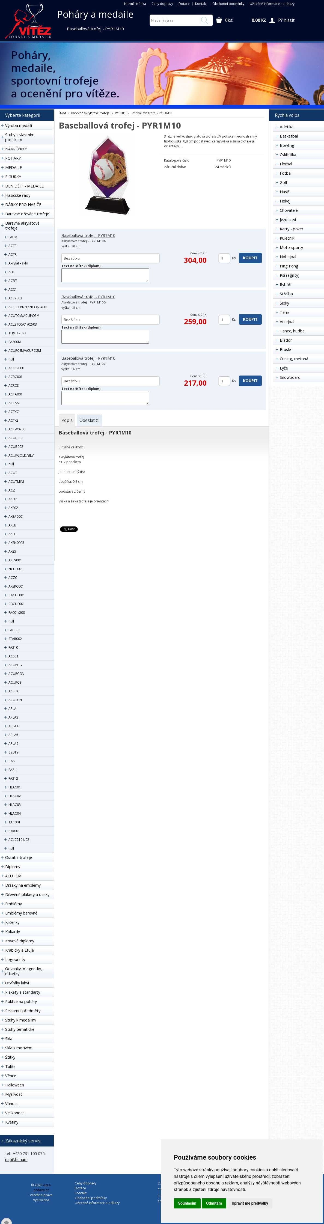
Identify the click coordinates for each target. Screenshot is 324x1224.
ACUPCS (14, 682)
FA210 (13, 647)
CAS (11, 761)
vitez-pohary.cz (42, 1187)
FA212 (13, 778)
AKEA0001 (16, 516)
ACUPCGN (16, 673)
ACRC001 (15, 376)
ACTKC (13, 411)
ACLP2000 (16, 368)
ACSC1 (13, 656)
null (11, 359)
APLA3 (13, 717)
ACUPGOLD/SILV (21, 455)
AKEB (12, 525)
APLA (12, 708)
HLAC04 (14, 813)
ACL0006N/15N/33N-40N (27, 307)
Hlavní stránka (135, 3)
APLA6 (13, 743)
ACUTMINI (16, 481)
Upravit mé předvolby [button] (250, 1203)
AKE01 (13, 499)
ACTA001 (15, 394)
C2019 (13, 752)
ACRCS (13, 385)
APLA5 (13, 734)
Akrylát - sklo (18, 263)
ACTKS (13, 420)
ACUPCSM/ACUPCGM (24, 350)
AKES (12, 551)
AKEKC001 (16, 586)
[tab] (67, 420)
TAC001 (14, 822)
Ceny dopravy (162, 3)
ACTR (12, 254)
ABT (11, 272)
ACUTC (13, 691)
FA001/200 (16, 612)
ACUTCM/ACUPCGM (23, 315)
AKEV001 (15, 560)
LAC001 (14, 630)
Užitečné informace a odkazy (272, 3)
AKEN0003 (16, 542)
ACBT (12, 280)
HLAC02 (14, 796)
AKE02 (13, 507)
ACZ (11, 490)
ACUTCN (15, 700)
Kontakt (201, 3)
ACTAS (13, 403)
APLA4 (13, 726)
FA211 (13, 769)
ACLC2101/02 (18, 839)
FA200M (14, 341)
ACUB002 (15, 446)
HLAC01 (14, 787)
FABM (12, 237)
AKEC (12, 534)
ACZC (12, 577)
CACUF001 (16, 595)
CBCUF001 (16, 603)
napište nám (16, 1159)
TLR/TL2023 (17, 333)
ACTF (12, 245)
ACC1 (12, 289)
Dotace (184, 3)
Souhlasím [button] (187, 1203)
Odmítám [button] (214, 1203)
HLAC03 (14, 804)
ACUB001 (15, 438)
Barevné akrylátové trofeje (90, 113)
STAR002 (15, 638)
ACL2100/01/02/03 (22, 324)
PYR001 (14, 831)
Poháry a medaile (95, 14)
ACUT (12, 472)
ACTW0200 (16, 429)
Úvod (62, 113)
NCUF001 (15, 569)
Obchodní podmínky (228, 3)
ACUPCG (15, 665)
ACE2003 (15, 298)
